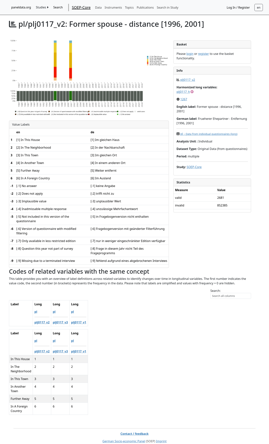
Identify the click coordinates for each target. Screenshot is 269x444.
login (190, 54)
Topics (129, 7)
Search (58, 7)
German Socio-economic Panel (123, 432)
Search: (215, 291)
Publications (145, 7)
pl (208, 134)
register (203, 54)
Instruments (113, 7)
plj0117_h (183, 92)
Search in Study (167, 7)
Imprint (161, 432)
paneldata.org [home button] (21, 7)
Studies (42, 7)
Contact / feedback (134, 425)
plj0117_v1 (88, 322)
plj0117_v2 (187, 80)
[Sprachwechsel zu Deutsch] (258, 7)
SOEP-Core (81, 7)
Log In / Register (238, 7)
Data (98, 7)
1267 (183, 99)
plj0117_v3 (69, 322)
